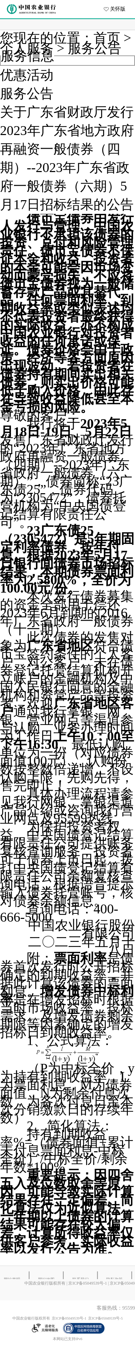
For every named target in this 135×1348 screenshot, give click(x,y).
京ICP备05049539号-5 (105, 1318)
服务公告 (94, 48)
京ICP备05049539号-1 (87, 1283)
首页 (107, 38)
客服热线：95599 (116, 1308)
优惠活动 (26, 75)
